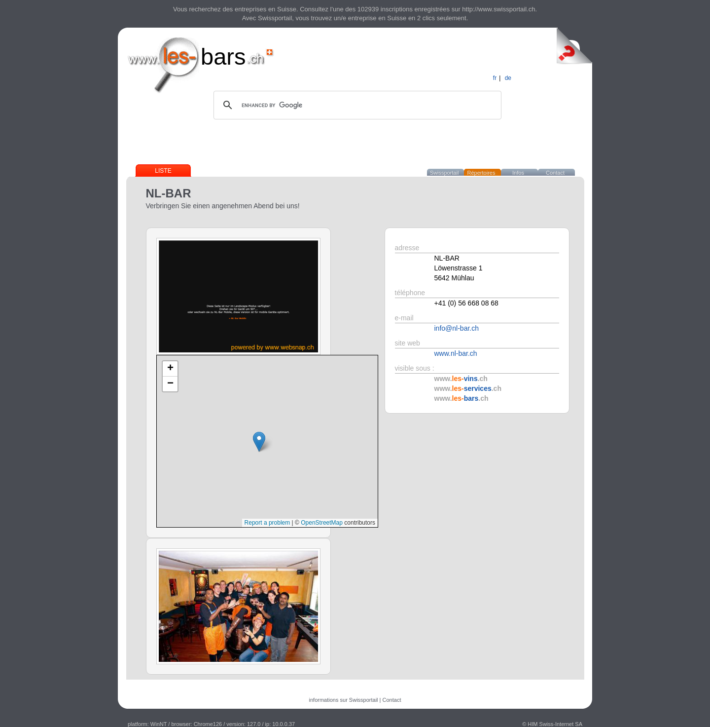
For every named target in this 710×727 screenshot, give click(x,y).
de (508, 78)
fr (495, 78)
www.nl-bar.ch (455, 353)
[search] (356, 105)
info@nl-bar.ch (456, 328)
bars (223, 56)
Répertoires (481, 173)
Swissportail (444, 173)
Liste (163, 170)
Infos (518, 173)
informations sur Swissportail (343, 700)
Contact (555, 173)
